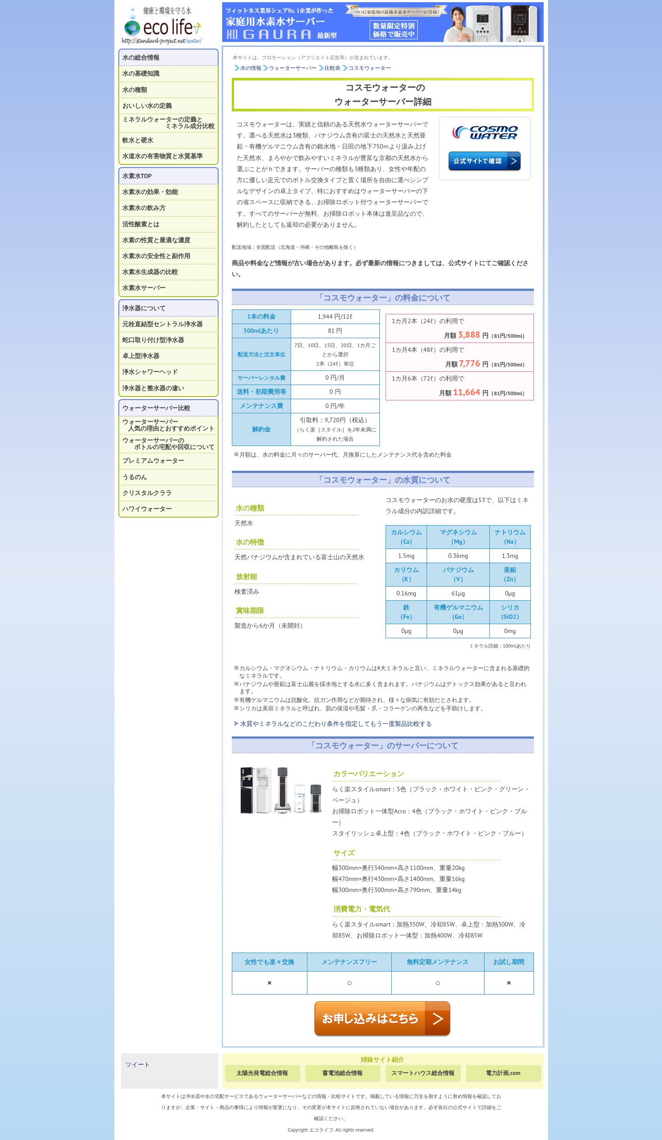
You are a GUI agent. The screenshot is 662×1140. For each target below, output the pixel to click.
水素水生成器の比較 (150, 272)
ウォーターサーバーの (168, 443)
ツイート (137, 1064)
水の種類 (134, 90)
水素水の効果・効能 (150, 192)
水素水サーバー (144, 288)
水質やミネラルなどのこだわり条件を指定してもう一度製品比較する (336, 724)
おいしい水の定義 (147, 106)
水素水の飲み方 (144, 208)
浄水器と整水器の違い (153, 388)
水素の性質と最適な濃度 (156, 240)
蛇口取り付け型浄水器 (153, 340)
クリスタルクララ (147, 493)
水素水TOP (137, 176)
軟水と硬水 (137, 140)
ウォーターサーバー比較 (156, 408)
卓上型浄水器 (140, 356)
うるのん (134, 477)
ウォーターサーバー (168, 425)
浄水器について (144, 308)
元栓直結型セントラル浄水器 (162, 324)
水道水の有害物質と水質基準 (162, 156)
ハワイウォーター (147, 509)
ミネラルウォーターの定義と (168, 122)
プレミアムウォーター (153, 461)
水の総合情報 (140, 57)
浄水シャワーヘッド (150, 372)
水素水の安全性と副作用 (156, 256)
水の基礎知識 (140, 73)
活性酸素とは (140, 224)
